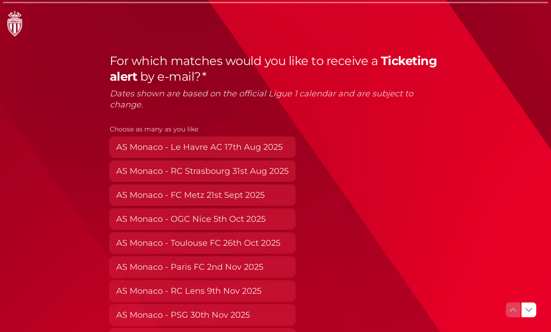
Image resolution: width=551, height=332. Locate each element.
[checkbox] (202, 147)
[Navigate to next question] (528, 309)
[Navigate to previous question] (513, 309)
